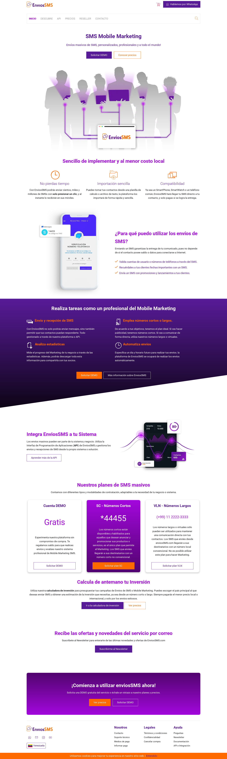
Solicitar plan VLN (172, 565)
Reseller (85, 18)
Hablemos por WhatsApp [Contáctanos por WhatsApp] (182, 4)
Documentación (181, 741)
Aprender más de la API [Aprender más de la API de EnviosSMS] (44, 457)
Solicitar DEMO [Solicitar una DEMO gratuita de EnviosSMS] (99, 55)
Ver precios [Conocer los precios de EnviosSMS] (100, 702)
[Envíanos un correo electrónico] (36, 737)
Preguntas (178, 733)
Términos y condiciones (155, 733)
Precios (70, 18)
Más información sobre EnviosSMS (127, 375)
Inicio (32, 18)
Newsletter (179, 737)
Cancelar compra (152, 741)
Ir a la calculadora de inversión (102, 605)
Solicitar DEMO (54, 565)
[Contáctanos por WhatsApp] (29, 737)
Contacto (101, 18)
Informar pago (121, 745)
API (59, 18)
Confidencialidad (152, 737)
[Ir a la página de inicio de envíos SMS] (40, 4)
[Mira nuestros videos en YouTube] (50, 737)
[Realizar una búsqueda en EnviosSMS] (196, 19)
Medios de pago (122, 741)
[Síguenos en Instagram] (43, 737)
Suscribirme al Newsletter (113, 648)
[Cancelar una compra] (158, 4)
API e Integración (182, 745)
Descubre (47, 18)
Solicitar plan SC (113, 565)
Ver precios (135, 605)
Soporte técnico (122, 737)
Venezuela (36, 745)
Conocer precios (127, 55)
